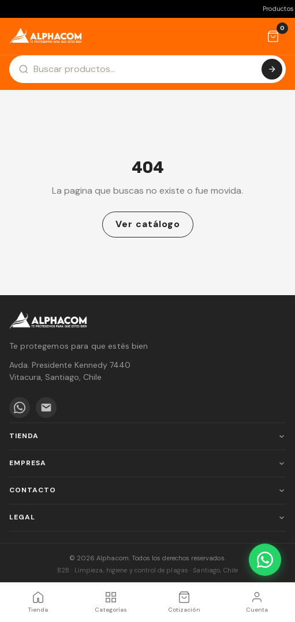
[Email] (46, 407)
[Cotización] (273, 36)
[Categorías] (111, 602)
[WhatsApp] (19, 407)
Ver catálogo (147, 224)
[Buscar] (272, 69)
